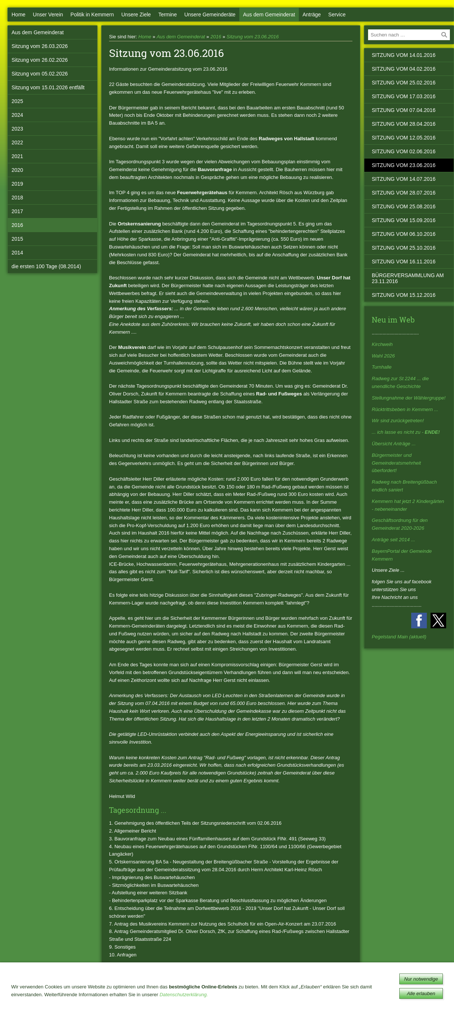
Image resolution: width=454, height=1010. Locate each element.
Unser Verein (48, 14)
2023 (17, 129)
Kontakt (252, 994)
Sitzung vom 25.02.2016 (403, 83)
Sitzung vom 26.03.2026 (40, 46)
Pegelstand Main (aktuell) (399, 636)
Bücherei (132, 994)
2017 (17, 211)
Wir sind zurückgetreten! (398, 420)
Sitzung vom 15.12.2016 (403, 295)
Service (337, 14)
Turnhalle (381, 367)
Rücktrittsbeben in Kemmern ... (405, 409)
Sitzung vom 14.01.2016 (403, 55)
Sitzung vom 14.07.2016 (403, 179)
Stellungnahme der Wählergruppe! (408, 398)
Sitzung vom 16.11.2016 (403, 261)
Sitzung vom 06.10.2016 (403, 234)
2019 (17, 184)
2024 (17, 115)
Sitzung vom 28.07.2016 (403, 193)
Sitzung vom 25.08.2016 (403, 206)
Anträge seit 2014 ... (393, 539)
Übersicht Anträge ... (394, 443)
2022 (17, 142)
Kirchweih (382, 344)
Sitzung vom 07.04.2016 (403, 110)
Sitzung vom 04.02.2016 (403, 69)
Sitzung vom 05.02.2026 (40, 74)
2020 (17, 170)
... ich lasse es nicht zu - (406, 432)
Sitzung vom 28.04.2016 (403, 124)
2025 (17, 101)
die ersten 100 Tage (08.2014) (46, 266)
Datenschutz (288, 994)
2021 (17, 156)
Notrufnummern (211, 994)
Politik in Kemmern (92, 14)
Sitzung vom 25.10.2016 (403, 248)
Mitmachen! (166, 994)
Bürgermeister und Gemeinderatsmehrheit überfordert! (396, 463)
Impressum (327, 994)
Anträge (312, 14)
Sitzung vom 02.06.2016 (403, 151)
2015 (17, 239)
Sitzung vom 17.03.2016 (403, 96)
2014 (17, 253)
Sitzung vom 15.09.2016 (403, 220)
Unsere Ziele (136, 14)
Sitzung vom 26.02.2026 (40, 60)
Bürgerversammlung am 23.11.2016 (408, 278)
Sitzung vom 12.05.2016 (403, 138)
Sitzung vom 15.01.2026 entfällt (48, 87)
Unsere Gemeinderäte (210, 14)
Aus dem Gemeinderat (269, 14)
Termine (167, 14)
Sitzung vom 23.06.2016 (253, 36)
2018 (17, 198)
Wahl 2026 (383, 356)
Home (18, 14)
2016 (17, 225)
